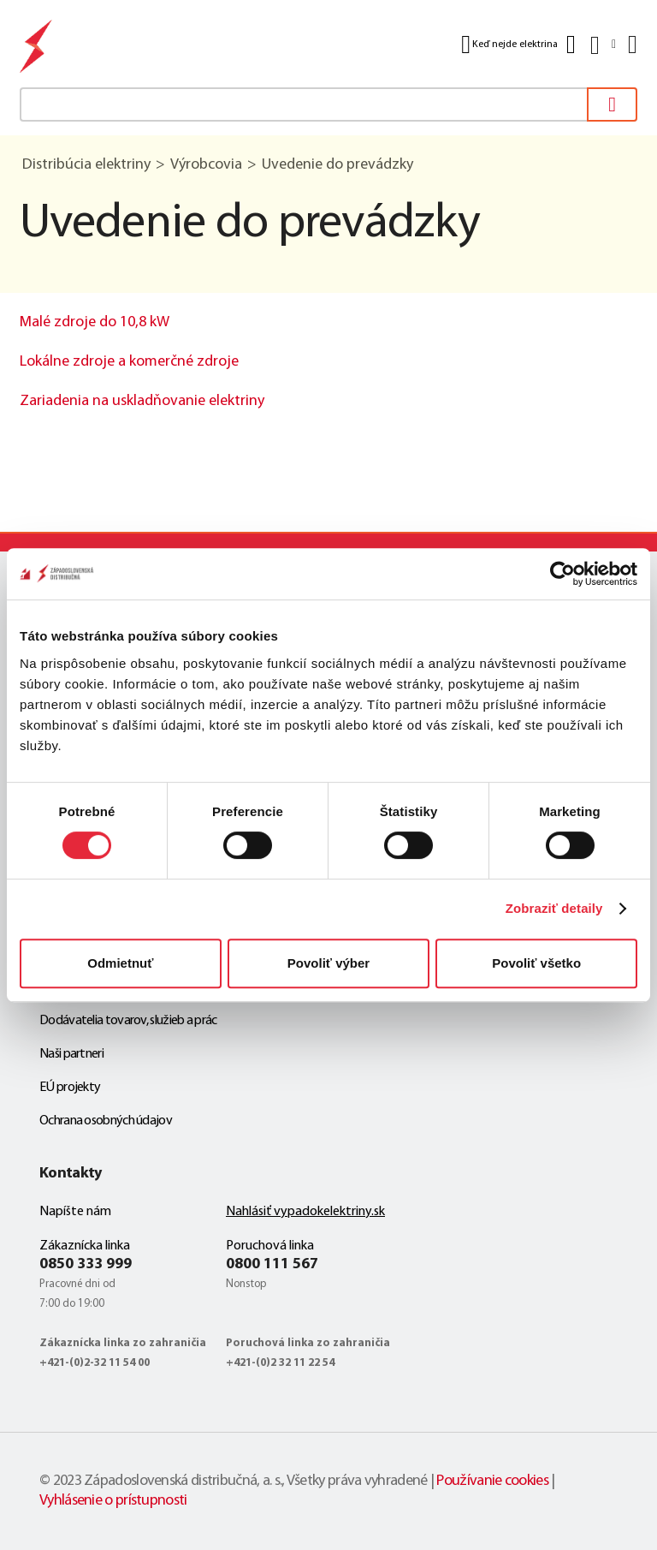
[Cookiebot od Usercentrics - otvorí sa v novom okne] (562, 574)
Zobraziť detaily (554, 908)
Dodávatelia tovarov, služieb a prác (128, 1021)
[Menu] (630, 44)
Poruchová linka (270, 1246)
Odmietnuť (120, 963)
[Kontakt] (571, 44)
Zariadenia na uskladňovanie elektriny (142, 401)
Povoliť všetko (536, 963)
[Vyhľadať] (612, 104)
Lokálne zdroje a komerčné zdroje (129, 362)
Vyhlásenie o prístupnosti (113, 1501)
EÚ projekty (69, 1087)
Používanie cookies (492, 1481)
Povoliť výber (328, 963)
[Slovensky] (602, 45)
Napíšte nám (75, 1212)
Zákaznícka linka (84, 1246)
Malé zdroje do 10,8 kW (94, 322)
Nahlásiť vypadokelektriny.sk (305, 1212)
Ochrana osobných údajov (105, 1121)
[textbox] (328, 104)
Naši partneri (71, 1054)
